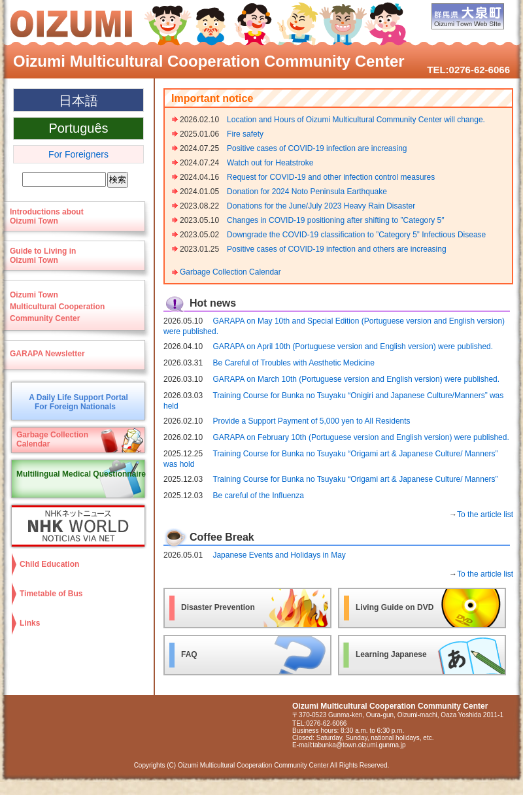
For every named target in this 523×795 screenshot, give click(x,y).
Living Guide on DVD (394, 607)
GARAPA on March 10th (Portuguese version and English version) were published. (355, 379)
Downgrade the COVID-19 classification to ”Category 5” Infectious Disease (356, 234)
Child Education (49, 564)
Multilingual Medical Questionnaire (81, 474)
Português (78, 128)
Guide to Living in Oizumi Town (43, 255)
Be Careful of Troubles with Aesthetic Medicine (293, 362)
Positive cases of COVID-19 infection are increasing (317, 148)
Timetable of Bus (51, 593)
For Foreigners (78, 154)
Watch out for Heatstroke (270, 162)
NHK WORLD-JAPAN (75, 525)
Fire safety (245, 134)
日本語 (78, 100)
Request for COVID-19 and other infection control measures (331, 177)
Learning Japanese (391, 654)
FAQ (189, 654)
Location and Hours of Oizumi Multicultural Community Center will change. (356, 119)
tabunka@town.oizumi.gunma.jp (358, 745)
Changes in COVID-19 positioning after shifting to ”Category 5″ (335, 220)
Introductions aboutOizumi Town (47, 216)
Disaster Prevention (218, 607)
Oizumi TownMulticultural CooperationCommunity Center (57, 306)
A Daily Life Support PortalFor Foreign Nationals (78, 402)
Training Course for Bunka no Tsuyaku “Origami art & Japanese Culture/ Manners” (355, 479)
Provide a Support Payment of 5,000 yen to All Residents (311, 421)
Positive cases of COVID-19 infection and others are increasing (337, 249)
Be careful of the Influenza (261, 495)
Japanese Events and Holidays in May (278, 555)
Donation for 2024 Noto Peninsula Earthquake (307, 191)
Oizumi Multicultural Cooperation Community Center (209, 61)
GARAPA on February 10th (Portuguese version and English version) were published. (360, 437)
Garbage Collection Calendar (230, 272)
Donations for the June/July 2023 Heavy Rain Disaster (321, 206)
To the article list (485, 514)
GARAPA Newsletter (47, 353)
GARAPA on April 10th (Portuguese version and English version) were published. (352, 346)
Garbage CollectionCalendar (52, 439)
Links (30, 623)
